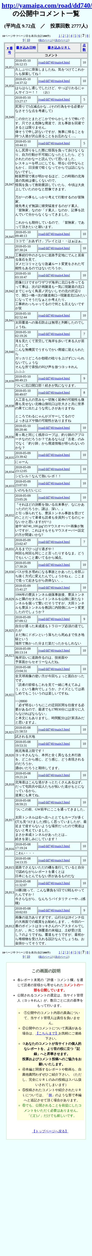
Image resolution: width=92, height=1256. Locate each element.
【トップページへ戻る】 (50, 1131)
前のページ (45, 40)
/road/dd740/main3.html (54, 564)
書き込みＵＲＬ (59, 47)
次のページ (61, 40)
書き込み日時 (26, 47)
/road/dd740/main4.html (54, 62)
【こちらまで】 (46, 1033)
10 (28, 40)
